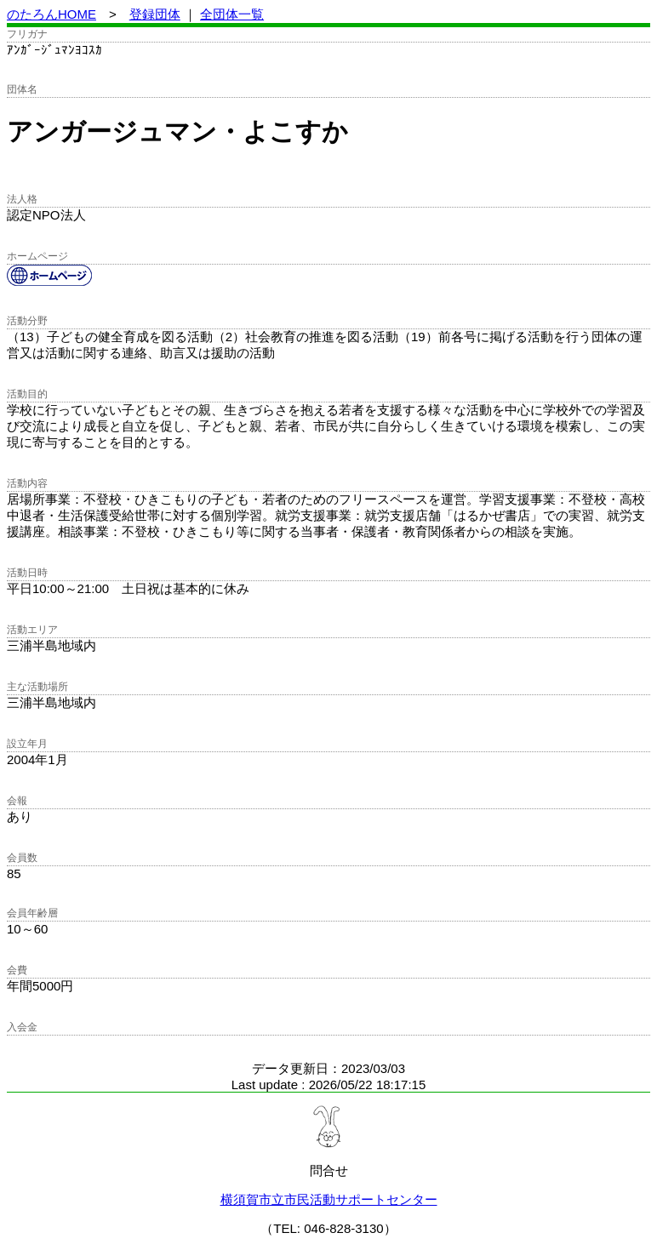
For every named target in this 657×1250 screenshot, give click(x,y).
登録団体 (154, 14)
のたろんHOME (51, 14)
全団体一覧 (232, 14)
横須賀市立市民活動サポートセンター (328, 1199)
